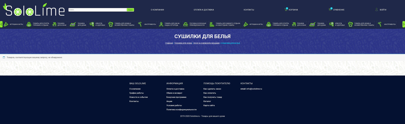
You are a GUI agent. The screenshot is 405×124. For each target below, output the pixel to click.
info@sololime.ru (254, 89)
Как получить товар (212, 97)
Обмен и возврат (174, 93)
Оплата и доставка (204, 10)
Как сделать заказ (212, 89)
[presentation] (1, 24)
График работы (136, 93)
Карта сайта (209, 105)
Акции (169, 101)
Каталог (207, 101)
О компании (157, 10)
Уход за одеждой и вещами (206, 43)
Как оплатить (209, 93)
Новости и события (138, 97)
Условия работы (174, 105)
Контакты (249, 10)
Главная (169, 43)
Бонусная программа (176, 97)
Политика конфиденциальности (181, 109)
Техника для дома (183, 43)
